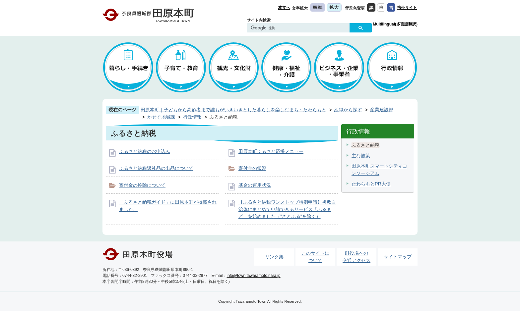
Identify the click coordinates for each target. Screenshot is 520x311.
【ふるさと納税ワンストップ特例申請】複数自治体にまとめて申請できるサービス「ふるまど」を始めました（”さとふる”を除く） (287, 209)
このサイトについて (315, 256)
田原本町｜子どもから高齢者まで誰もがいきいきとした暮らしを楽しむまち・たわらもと (233, 109)
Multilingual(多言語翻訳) (395, 24)
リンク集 (274, 256)
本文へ (284, 7)
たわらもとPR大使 (371, 183)
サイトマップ (398, 256)
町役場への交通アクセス (356, 256)
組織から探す (348, 109)
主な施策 (361, 155)
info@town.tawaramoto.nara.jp (254, 275)
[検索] (300, 28)
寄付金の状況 (252, 168)
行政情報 (192, 117)
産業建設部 (381, 109)
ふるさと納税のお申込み (144, 151)
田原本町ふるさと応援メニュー (270, 151)
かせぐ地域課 (161, 117)
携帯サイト (407, 7)
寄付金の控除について (142, 185)
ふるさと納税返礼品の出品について (156, 168)
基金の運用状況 (254, 185)
